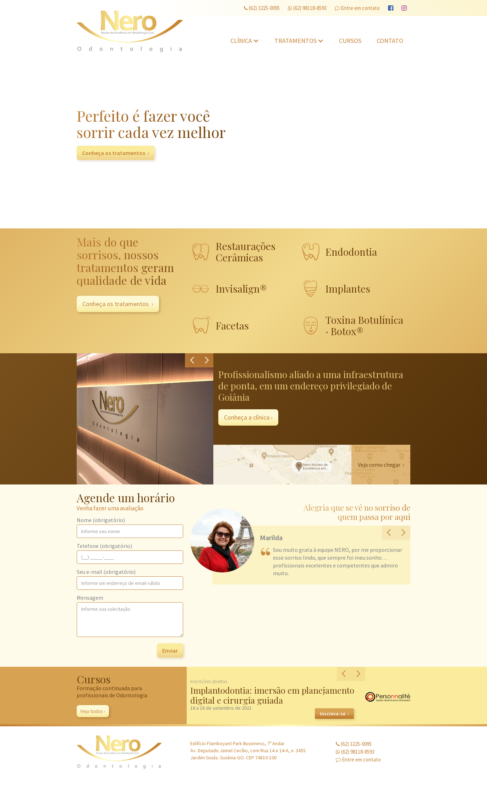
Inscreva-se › (334, 713)
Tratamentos (295, 41)
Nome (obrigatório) (101, 519)
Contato (390, 41)
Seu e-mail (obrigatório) (106, 571)
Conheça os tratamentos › (115, 152)
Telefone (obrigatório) (104, 545)
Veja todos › (92, 711)
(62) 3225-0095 (262, 8)
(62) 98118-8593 (307, 8)
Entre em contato (357, 8)
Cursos (350, 41)
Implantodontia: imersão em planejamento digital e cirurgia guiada (272, 695)
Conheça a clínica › (248, 417)
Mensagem (90, 597)
